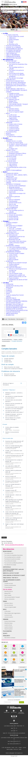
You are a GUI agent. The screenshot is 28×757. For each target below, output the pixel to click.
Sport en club (12, 204)
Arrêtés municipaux (14, 39)
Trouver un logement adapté (16, 112)
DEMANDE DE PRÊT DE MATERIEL (14, 309)
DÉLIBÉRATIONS (10, 315)
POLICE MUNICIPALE (11, 132)
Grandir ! (6, 138)
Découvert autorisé (9, 374)
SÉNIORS (8, 107)
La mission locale (13, 119)
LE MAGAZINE (9, 284)
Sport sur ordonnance (14, 199)
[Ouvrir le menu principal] (14, 29)
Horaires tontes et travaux (15, 124)
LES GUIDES (9, 292)
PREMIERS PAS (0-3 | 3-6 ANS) (14, 141)
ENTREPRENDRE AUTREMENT (13, 252)
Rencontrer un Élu (13, 44)
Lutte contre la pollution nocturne (17, 247)
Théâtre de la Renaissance (15, 189)
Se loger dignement (14, 96)
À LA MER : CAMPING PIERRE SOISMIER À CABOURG (16, 181)
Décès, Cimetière (13, 102)
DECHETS (8, 133)
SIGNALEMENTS (10, 135)
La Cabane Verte (13, 149)
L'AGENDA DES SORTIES (12, 173)
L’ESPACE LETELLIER (11, 179)
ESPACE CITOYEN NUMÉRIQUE (14, 170)
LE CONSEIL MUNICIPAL (12, 35)
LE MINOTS (9, 290)
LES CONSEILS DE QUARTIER (13, 50)
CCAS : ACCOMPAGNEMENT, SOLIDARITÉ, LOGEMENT (16, 91)
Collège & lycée (13, 166)
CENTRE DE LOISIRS (11, 156)
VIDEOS (8, 293)
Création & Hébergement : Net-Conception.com (14, 753)
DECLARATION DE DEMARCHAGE (14, 306)
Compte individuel (9, 358)
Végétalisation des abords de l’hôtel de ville (18, 280)
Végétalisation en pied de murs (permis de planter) (17, 237)
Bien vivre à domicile (14, 110)
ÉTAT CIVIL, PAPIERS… (11, 98)
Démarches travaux (14, 125)
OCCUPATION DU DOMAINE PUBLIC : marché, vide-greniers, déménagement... (16, 81)
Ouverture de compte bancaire (14, 441)
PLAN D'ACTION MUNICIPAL (13, 45)
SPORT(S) (8, 198)
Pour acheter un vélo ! (14, 62)
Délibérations (12, 38)
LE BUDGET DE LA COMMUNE (13, 47)
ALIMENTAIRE (9, 261)
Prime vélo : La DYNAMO (15, 229)
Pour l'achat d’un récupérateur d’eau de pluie (18, 65)
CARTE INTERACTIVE (11, 53)
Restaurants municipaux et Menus (17, 153)
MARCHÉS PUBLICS (11, 298)
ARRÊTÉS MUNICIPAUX (12, 313)
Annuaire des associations (15, 215)
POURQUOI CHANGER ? (12, 222)
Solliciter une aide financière (16, 95)
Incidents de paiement (10, 375)
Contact (20, 749)
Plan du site (16, 749)
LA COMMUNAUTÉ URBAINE (13, 52)
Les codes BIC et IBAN (12, 466)
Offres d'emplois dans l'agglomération (14, 117)
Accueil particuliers (7, 339)
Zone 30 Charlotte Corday (15, 273)
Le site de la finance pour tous (14, 455)
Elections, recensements (15, 105)
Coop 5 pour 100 (13, 256)
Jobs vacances (13, 164)
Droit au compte (10, 476)
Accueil (5, 319)
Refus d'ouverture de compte (11, 367)
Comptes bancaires (17, 341)
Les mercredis (12, 158)
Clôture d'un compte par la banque (13, 368)
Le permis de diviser (14, 129)
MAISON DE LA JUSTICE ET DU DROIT (15, 84)
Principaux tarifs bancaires (13, 481)
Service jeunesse (13, 162)
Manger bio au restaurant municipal (18, 262)
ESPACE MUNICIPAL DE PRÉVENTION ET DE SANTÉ (16, 86)
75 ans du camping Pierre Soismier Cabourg (15, 295)
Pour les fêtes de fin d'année (16, 73)
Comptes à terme (10, 490)
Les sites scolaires (14, 152)
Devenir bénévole (13, 216)
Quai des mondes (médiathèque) (17, 186)
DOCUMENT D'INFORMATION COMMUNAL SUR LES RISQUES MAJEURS (16, 301)
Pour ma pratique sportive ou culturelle (16, 68)
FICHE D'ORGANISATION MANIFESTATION (17, 310)
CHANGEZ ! (9, 224)
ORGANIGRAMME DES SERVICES (14, 49)
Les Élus (11, 42)
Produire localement (14, 264)
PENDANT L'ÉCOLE (10, 150)
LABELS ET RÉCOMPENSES (13, 55)
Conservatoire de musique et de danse (17, 194)
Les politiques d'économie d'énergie (18, 249)
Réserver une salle (13, 219)
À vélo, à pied (12, 227)
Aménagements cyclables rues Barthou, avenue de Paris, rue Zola (17, 275)
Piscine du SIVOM (13, 206)
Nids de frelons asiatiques (15, 136)
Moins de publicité (13, 259)
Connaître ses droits (14, 93)
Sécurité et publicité (14, 130)
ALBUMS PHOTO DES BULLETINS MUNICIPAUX (14, 286)
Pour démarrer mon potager (16, 78)
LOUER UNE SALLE (10, 79)
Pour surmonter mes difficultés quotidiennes (17, 75)
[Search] (13, 9)
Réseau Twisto (12, 232)
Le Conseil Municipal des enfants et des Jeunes (16, 168)
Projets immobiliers (14, 278)
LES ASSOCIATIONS (11, 213)
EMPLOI (8, 113)
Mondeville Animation (14, 187)
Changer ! (6, 221)
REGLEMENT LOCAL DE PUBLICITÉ (14, 304)
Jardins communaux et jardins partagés (16, 243)
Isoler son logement (14, 250)
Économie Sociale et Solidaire (16, 253)
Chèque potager (13, 266)
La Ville (5, 33)
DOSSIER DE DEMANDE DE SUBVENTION (16, 307)
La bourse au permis (14, 121)
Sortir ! (5, 172)
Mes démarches (8, 59)
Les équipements (13, 207)
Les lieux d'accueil (13, 218)
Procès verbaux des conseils (16, 36)
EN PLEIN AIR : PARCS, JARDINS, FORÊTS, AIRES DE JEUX (16, 175)
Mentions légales (10, 749)
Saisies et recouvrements (12, 432)
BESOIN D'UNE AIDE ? (11, 61)
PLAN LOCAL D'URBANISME (13, 299)
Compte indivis (8, 361)
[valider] (21, 702)
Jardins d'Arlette (13, 255)
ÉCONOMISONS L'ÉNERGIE (13, 246)
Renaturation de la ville (14, 239)
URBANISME (9, 122)
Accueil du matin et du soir (15, 155)
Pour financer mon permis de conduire (16, 71)
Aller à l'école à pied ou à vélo (16, 230)
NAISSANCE (9, 139)
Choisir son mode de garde (16, 142)
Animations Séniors (14, 109)
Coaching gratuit (13, 201)
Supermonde (12, 192)
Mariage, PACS (12, 101)
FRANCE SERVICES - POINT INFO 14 (15, 89)
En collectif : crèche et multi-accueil (18, 144)
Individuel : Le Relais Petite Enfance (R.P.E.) (18, 146)
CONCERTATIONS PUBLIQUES (13, 58)
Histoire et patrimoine (14, 196)
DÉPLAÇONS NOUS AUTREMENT (14, 226)
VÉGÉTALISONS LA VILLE (12, 233)
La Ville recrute (13, 115)
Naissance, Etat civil (14, 99)
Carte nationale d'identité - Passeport (18, 104)
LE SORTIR (8, 289)
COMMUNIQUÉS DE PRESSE (13, 56)
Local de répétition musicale (16, 190)
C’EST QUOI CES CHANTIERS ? (14, 267)
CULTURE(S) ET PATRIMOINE (13, 184)
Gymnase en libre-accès (15, 202)
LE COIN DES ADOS (11, 161)
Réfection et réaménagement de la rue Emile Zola (18, 269)
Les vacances (12, 159)
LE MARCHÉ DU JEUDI (11, 178)
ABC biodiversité (13, 235)
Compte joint (7, 360)
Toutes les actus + (22, 667)
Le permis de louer (14, 127)
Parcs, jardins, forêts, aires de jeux (17, 241)
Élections (11, 41)
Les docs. (6, 283)
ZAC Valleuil (12, 272)
